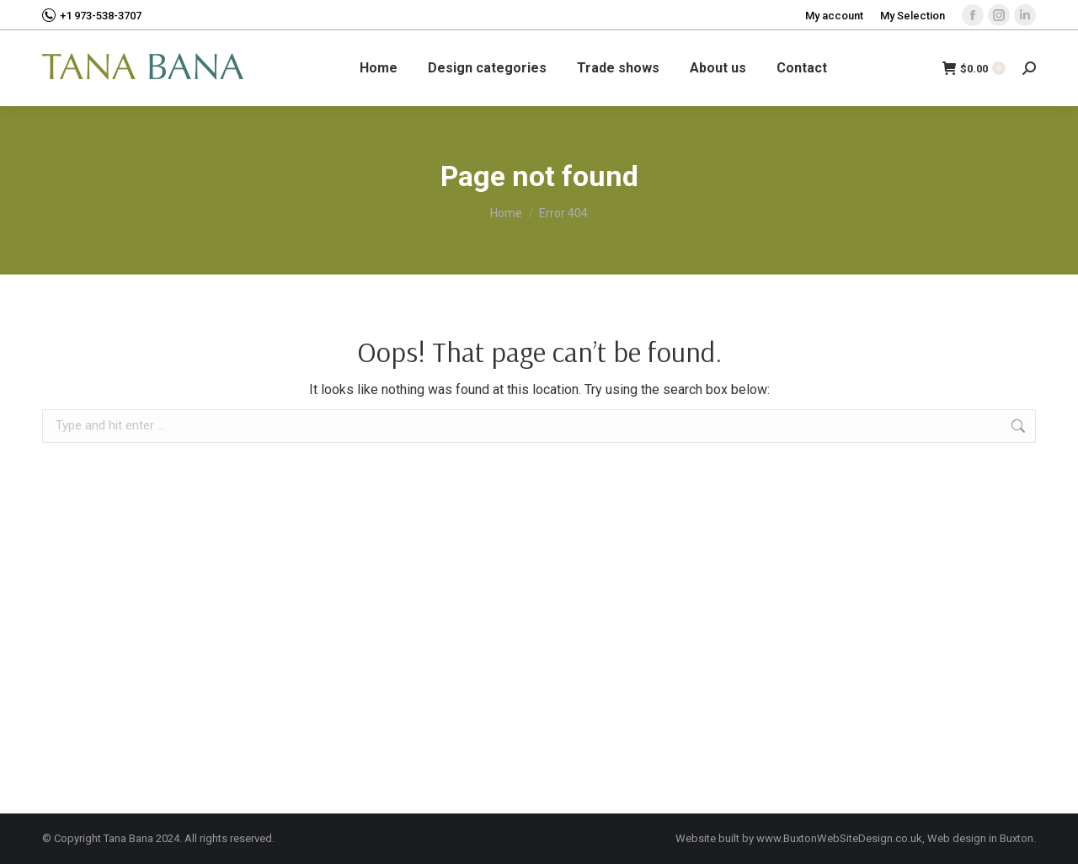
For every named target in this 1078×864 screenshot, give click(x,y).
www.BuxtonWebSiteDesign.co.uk (839, 838)
